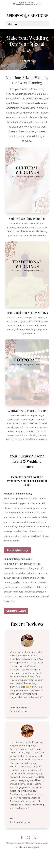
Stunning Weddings (17, 550)
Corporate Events (16, 610)
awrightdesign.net (31, 847)
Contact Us (27, 61)
